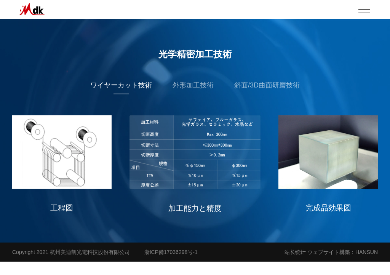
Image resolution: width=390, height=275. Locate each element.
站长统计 (295, 252)
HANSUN (366, 252)
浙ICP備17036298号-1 (171, 252)
